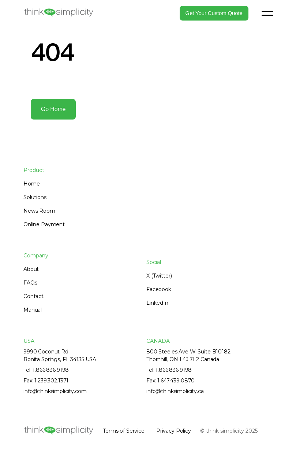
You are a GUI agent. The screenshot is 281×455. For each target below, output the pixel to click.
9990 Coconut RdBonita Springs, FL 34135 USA (59, 355)
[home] (58, 12)
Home (31, 183)
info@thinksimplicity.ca (175, 391)
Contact (33, 296)
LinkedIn (157, 303)
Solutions (34, 197)
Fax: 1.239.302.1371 (45, 380)
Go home (53, 109)
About (31, 269)
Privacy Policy (173, 431)
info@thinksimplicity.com (55, 391)
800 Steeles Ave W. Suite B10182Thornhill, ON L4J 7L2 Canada (188, 355)
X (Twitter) (159, 275)
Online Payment (44, 224)
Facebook (158, 289)
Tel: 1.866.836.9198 (46, 370)
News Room (39, 211)
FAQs (30, 282)
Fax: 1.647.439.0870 (170, 380)
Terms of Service (124, 431)
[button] (267, 13)
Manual (32, 310)
